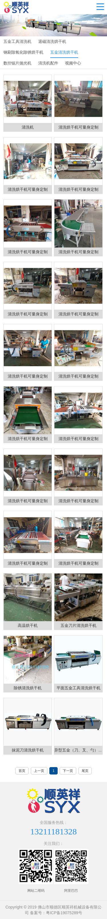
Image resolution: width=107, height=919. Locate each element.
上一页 (39, 771)
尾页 (85, 771)
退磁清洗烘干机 (52, 41)
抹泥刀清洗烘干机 (28, 750)
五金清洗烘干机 (64, 52)
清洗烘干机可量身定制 (78, 127)
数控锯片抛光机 (17, 63)
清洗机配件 (48, 63)
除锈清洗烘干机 (28, 688)
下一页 (68, 771)
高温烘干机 (28, 625)
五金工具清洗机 (17, 41)
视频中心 (73, 63)
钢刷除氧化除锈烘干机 (23, 52)
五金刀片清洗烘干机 (78, 625)
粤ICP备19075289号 (64, 912)
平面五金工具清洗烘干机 (78, 688)
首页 (22, 771)
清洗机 (28, 127)
